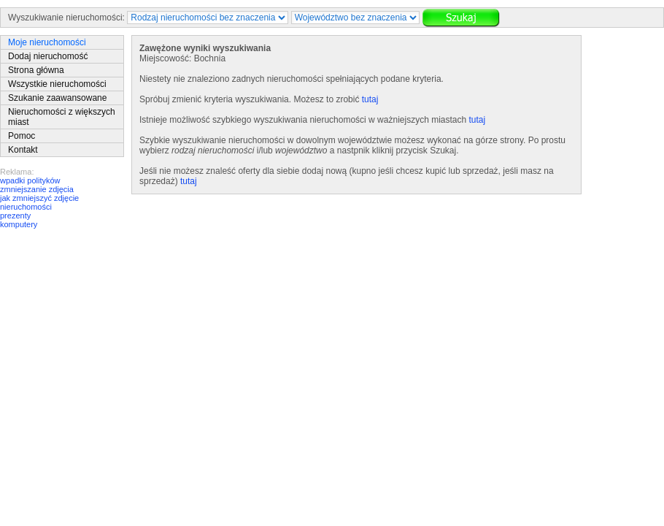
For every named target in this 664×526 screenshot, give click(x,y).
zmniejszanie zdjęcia (37, 189)
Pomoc (21, 136)
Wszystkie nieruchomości (57, 84)
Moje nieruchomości (47, 42)
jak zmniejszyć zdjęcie (39, 198)
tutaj (370, 99)
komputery (18, 224)
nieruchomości (26, 206)
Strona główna (36, 70)
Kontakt (23, 150)
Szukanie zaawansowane (57, 98)
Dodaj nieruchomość (48, 56)
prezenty (15, 215)
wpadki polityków (30, 180)
